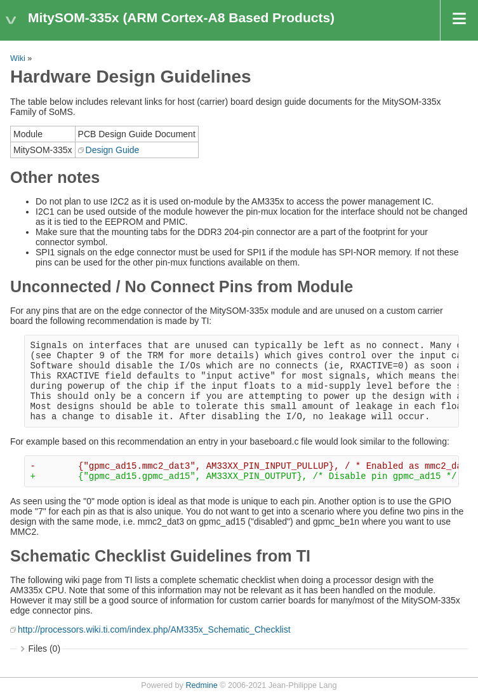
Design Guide (113, 150)
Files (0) (45, 648)
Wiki (17, 58)
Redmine (201, 685)
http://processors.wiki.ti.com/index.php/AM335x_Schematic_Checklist (154, 629)
